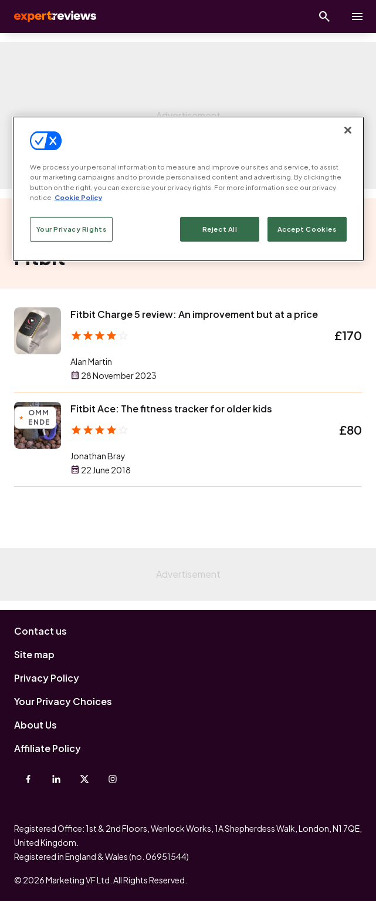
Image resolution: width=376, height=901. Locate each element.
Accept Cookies (307, 229)
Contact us (40, 631)
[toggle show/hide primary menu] (357, 16)
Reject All (220, 229)
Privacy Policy (46, 678)
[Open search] (324, 16)
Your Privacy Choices (63, 701)
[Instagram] (113, 779)
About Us (35, 725)
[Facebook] (28, 779)
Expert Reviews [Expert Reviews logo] (54, 16)
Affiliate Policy (47, 748)
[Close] (348, 130)
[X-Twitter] (84, 779)
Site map (34, 654)
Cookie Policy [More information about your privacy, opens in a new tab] (78, 196)
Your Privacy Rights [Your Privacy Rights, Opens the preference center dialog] (71, 229)
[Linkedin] (56, 779)
